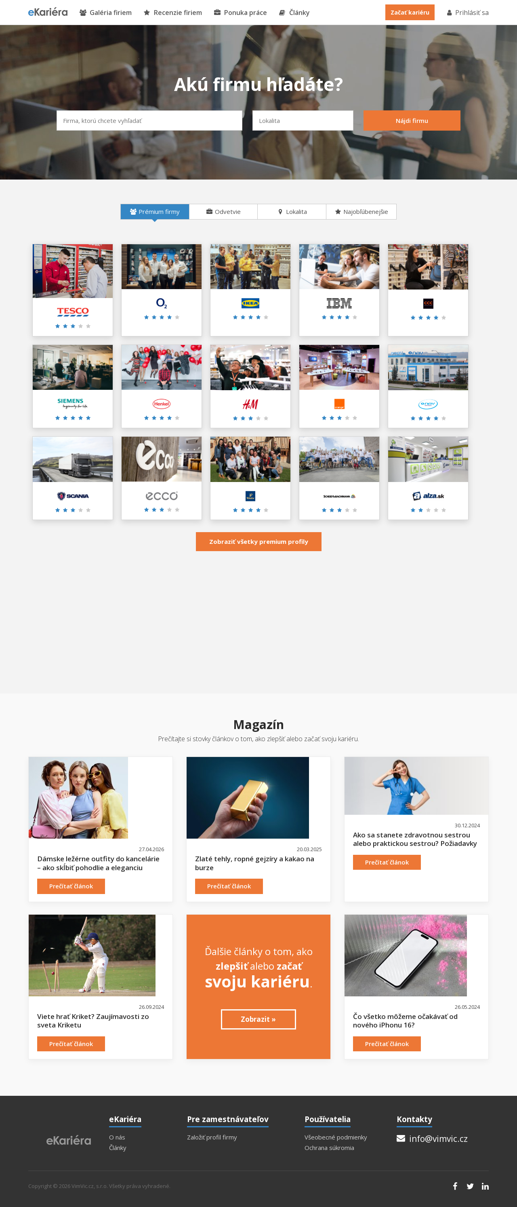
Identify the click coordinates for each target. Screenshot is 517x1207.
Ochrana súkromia (329, 1147)
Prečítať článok (71, 886)
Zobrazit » (258, 1019)
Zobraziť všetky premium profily (258, 541)
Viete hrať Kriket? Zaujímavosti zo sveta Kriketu (93, 1020)
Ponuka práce (240, 13)
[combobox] (149, 120)
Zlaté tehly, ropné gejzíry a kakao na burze (254, 863)
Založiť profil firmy (212, 1137)
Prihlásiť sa (467, 12)
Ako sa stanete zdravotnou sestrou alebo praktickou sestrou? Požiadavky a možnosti (415, 843)
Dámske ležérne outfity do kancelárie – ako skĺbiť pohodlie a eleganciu (98, 863)
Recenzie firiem (173, 13)
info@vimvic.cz (432, 1139)
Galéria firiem (106, 13)
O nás (117, 1137)
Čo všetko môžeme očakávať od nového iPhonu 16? (405, 1020)
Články (294, 13)
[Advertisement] (258, 616)
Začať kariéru (410, 12)
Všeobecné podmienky (336, 1137)
